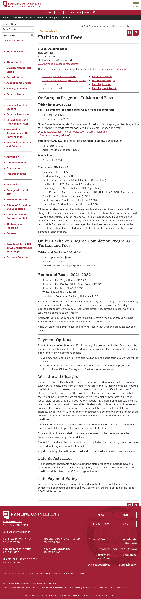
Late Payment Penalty (104, 88)
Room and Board (52, 88)
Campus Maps (15, 94)
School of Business (17, 199)
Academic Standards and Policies (19, 144)
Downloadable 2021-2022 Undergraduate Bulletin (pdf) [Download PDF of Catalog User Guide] (19, 247)
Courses (11, 233)
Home (6, 17)
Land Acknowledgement (17, 532)
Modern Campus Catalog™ (101, 596)
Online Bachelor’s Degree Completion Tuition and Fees (64, 82)
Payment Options (102, 76)
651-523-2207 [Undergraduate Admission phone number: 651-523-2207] (51, 542)
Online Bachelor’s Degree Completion (18, 216)
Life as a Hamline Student (16, 107)
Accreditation (14, 77)
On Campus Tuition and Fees (59, 76)
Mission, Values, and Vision (18, 69)
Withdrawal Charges (103, 80)
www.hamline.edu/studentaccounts (58, 64)
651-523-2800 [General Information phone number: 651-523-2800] (11, 542)
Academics (13, 184)
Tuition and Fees (16, 162)
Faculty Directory (16, 88)
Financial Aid (14, 168)
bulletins (33, 596)
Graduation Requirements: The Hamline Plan (17, 133)
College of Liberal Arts (17, 192)
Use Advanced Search (12, 40)
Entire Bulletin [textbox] (9, 29)
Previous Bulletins (17, 257)
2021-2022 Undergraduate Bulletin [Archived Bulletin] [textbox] (105, 26)
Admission (12, 157)
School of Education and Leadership (18, 207)
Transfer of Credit (16, 174)
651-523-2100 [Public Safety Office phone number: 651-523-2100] (11, 552)
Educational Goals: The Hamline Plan (17, 122)
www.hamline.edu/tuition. (111, 69)
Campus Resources (18, 114)
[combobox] (109, 26)
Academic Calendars (18, 83)
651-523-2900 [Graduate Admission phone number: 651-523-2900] (51, 552)
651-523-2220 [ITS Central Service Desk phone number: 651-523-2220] (11, 563)
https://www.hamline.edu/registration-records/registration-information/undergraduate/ (73, 133)
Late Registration (101, 84)
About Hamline (15, 62)
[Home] (22, 5)
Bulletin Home (15, 51)
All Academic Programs (14, 226)
